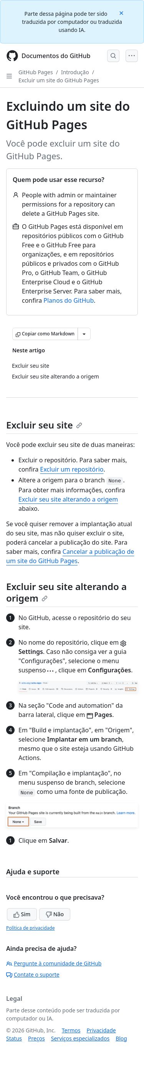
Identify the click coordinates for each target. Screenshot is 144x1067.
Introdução (75, 72)
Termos (71, 1030)
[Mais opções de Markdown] (84, 334)
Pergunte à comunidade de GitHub (53, 963)
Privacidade (101, 1030)
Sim (21, 914)
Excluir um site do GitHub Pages (58, 80)
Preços (36, 1038)
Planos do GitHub (68, 300)
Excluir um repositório (71, 469)
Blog (121, 1038)
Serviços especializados (80, 1038)
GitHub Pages (35, 72)
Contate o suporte (33, 974)
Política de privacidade (30, 928)
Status (14, 1038)
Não (55, 914)
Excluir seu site (44, 424)
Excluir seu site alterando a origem (68, 499)
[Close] (122, 12)
